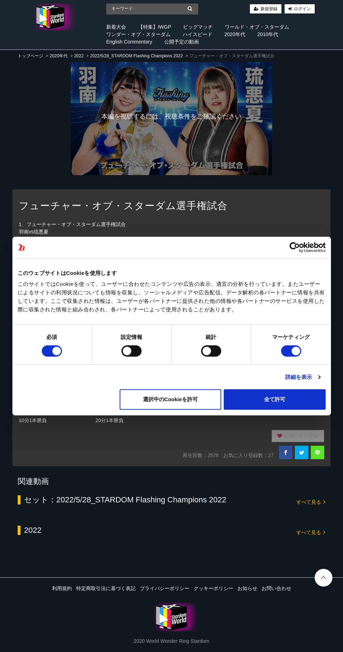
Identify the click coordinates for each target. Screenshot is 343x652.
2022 (79, 55)
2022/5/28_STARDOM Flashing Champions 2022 (136, 55)
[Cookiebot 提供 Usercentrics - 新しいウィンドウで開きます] (295, 247)
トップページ (30, 55)
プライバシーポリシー (164, 588)
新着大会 (116, 27)
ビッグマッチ (198, 27)
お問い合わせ (276, 588)
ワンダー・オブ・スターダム (138, 34)
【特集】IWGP (154, 27)
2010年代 (267, 34)
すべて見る (310, 501)
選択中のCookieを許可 (170, 399)
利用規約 (62, 588)
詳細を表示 (298, 377)
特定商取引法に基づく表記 (106, 588)
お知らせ (247, 588)
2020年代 (234, 34)
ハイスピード (197, 34)
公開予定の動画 (181, 42)
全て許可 (274, 399)
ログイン (302, 8)
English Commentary (129, 42)
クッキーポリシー (213, 588)
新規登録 (269, 8)
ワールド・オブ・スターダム (257, 27)
